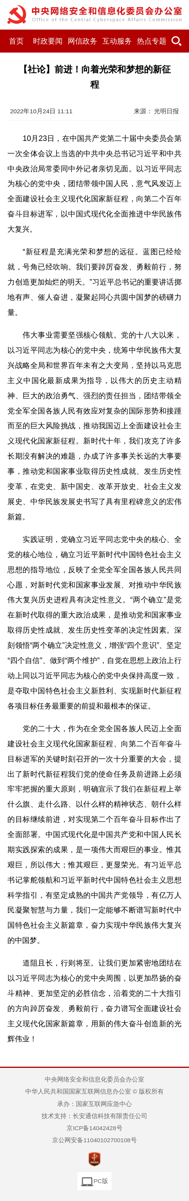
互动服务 (117, 41)
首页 (16, 41)
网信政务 (82, 41)
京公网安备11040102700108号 (94, 1140)
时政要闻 (48, 41)
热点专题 (151, 41)
